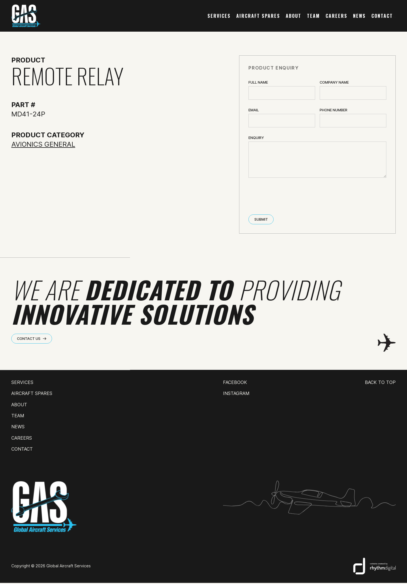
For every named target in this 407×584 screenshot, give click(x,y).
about (293, 16)
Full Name (258, 82)
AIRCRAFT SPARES (258, 16)
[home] (25, 16)
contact (382, 16)
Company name (334, 82)
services (219, 16)
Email (253, 110)
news (359, 16)
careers (336, 16)
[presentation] (291, 197)
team (313, 16)
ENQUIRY (256, 138)
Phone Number (333, 110)
